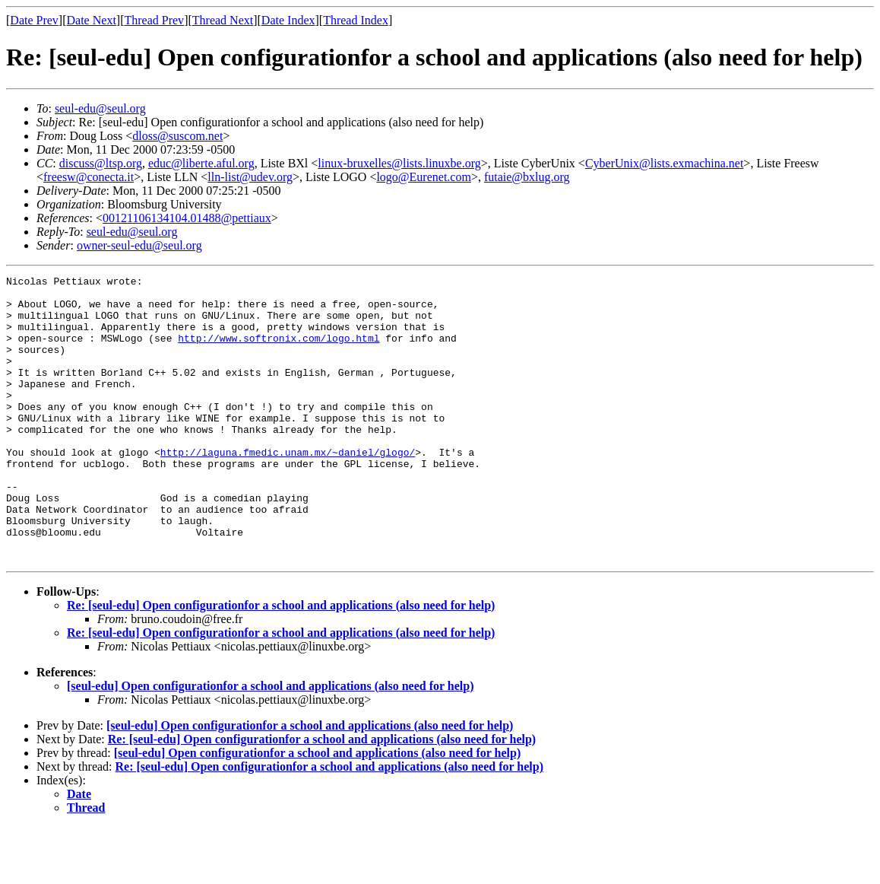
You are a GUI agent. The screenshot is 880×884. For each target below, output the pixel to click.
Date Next (91, 20)
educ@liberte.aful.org (201, 163)
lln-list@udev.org (250, 176)
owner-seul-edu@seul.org (139, 245)
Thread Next (222, 20)
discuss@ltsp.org (100, 163)
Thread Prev (154, 20)
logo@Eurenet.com (423, 176)
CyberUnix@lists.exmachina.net (664, 163)
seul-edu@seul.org (100, 108)
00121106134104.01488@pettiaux (187, 217)
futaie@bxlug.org (527, 176)
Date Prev (34, 20)
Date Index (288, 20)
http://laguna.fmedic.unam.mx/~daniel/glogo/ (287, 488)
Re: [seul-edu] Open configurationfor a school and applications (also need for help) (281, 662)
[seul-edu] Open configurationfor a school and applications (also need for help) (270, 742)
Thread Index (355, 20)
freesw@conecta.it (88, 176)
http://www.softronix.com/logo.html (278, 351)
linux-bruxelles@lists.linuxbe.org (399, 163)
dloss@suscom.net (177, 135)
